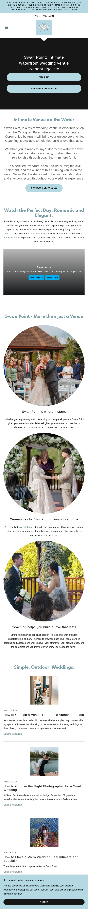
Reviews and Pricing (44, 89)
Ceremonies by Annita (39, 233)
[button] (9, 27)
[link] (44, 27)
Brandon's (32, 229)
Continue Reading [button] (12, 734)
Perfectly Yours (11, 237)
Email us (44, 77)
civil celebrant (25, 527)
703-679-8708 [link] (44, 16)
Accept (44, 902)
